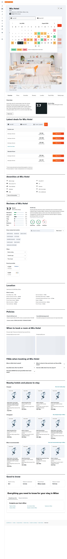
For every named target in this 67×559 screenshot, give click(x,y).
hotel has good (10, 236)
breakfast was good (11, 239)
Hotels (14, 522)
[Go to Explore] (2, 20)
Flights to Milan (12, 506)
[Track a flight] (2, 23)
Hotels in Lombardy (33, 522)
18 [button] (31, 36)
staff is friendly (10, 233)
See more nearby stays (60, 386)
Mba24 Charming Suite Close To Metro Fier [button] (42, 459)
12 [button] (12, 36)
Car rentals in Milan (31, 506)
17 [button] (28, 36)
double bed (16, 233)
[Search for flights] (2, 6)
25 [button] (31, 39)
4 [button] (31, 30)
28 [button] (18, 43)
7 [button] (51, 33)
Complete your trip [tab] (13, 498)
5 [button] (12, 33)
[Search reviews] (43, 231)
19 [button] (12, 39)
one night (18, 239)
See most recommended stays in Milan (56, 442)
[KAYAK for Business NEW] (2, 29)
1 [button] (54, 30)
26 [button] (12, 43)
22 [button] (22, 39)
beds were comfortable (11, 245)
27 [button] (15, 43)
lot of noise (17, 236)
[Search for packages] (2, 14)
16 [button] (25, 36)
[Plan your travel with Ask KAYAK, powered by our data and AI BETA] (2, 18)
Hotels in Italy (26, 522)
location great (10, 242)
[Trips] (2, 32)
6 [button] (15, 33)
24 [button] (28, 39)
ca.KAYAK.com (8, 522)
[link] (41, 133)
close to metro (23, 233)
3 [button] (28, 30)
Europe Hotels (19, 522)
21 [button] (18, 39)
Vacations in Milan (48, 506)
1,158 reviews (18, 14)
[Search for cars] (2, 11)
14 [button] (18, 36)
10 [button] (28, 33)
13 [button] (15, 36)
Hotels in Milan (12, 507)
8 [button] (54, 33)
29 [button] (22, 43)
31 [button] (28, 43)
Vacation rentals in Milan (32, 507)
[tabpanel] (35, 505)
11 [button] (31, 33)
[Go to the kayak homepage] (9, 2)
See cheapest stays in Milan (59, 414)
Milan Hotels (40, 522)
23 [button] (25, 39)
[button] (2, 2)
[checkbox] (13, 267)
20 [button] (15, 39)
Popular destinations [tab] (23, 498)
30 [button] (25, 43)
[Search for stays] (2, 8)
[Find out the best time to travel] (2, 26)
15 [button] (21, 36)
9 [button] (35, 36)
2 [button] (35, 33)
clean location (17, 242)
